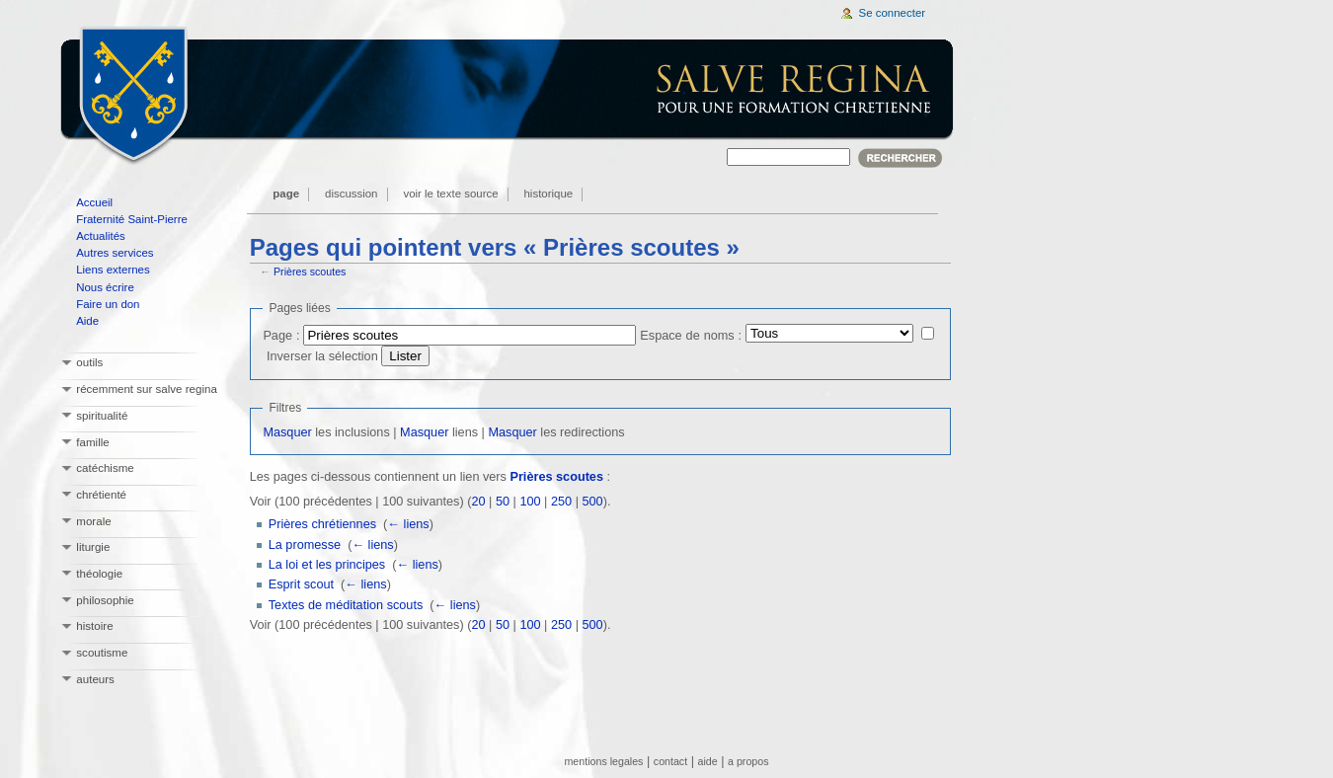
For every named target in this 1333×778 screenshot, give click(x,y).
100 (529, 501)
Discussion (351, 193)
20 (478, 501)
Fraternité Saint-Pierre (132, 219)
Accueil (94, 202)
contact (670, 761)
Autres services (114, 253)
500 (592, 501)
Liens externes (113, 269)
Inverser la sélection (322, 356)
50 (503, 501)
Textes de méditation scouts (346, 605)
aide (708, 761)
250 (561, 501)
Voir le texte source (450, 193)
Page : (281, 336)
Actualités (100, 236)
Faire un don (107, 304)
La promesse (305, 545)
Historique (549, 193)
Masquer (287, 432)
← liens (408, 524)
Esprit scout (301, 584)
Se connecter (892, 13)
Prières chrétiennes (322, 524)
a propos (748, 761)
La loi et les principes (327, 565)
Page (286, 193)
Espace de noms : (691, 336)
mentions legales (603, 761)
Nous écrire (105, 287)
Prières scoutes (310, 271)
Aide (87, 321)
